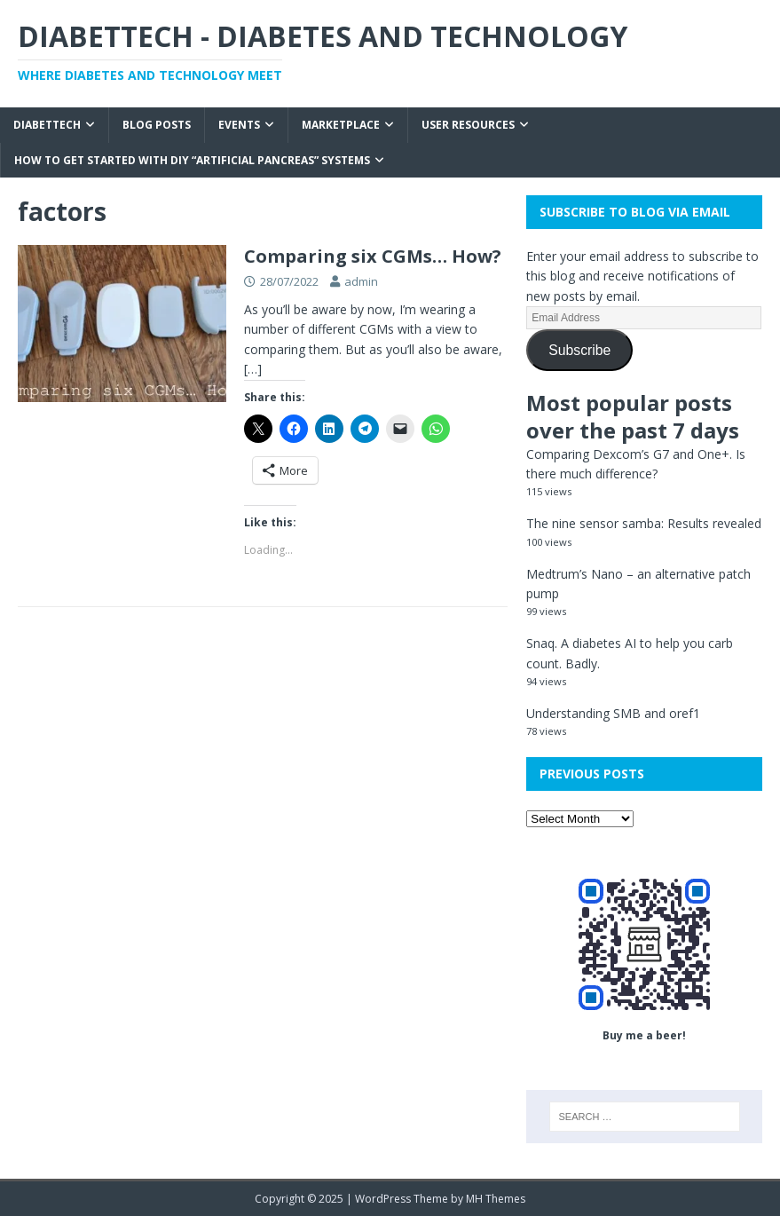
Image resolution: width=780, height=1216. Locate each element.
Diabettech (47, 124)
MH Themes (495, 1198)
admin (361, 281)
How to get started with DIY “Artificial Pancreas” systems (192, 160)
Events (239, 124)
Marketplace (341, 124)
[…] (253, 368)
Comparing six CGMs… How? (372, 256)
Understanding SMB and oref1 (613, 713)
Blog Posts (156, 124)
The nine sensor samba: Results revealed (643, 523)
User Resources (468, 124)
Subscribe (579, 350)
